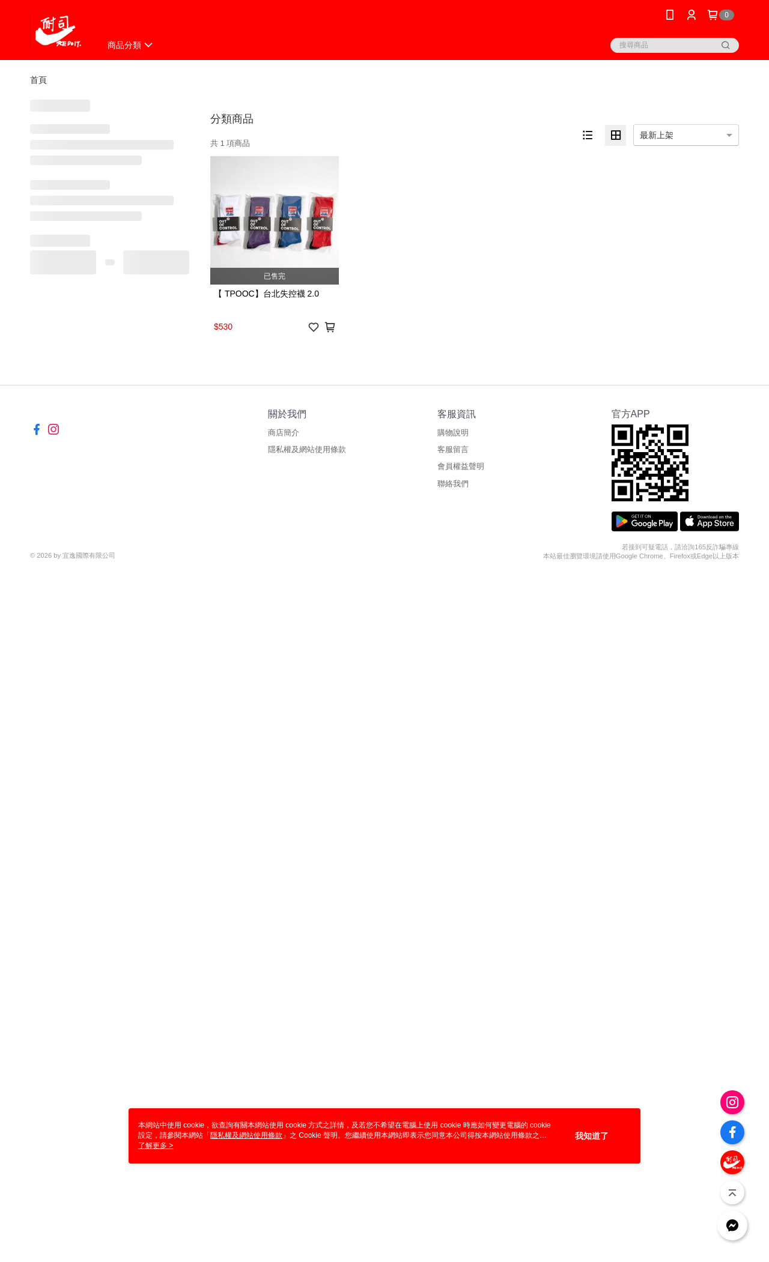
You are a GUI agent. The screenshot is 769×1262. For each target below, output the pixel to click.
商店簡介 (283, 432)
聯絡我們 (453, 483)
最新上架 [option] (656, 135)
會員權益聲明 (460, 466)
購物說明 (453, 432)
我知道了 (592, 1136)
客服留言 (453, 449)
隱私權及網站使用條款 (307, 449)
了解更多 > (155, 1145)
